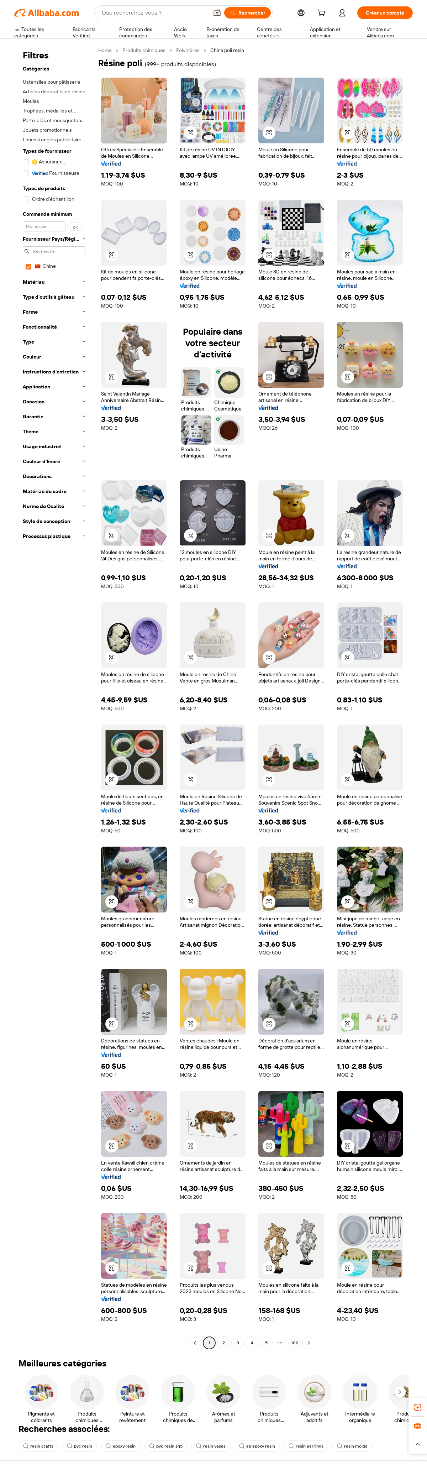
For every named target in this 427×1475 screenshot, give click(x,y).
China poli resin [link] (227, 50)
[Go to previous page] (195, 1343)
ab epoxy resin (257, 1446)
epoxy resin (121, 1446)
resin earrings (306, 1446)
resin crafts (38, 1446)
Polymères (188, 50)
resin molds (352, 1446)
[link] (417, 1407)
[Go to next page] (308, 1343)
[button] (217, 13)
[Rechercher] (247, 13)
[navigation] (54, 697)
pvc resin (79, 1446)
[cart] (322, 14)
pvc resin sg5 (166, 1446)
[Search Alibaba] (154, 13)
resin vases (211, 1446)
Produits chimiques (143, 50)
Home (105, 50)
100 (295, 1342)
